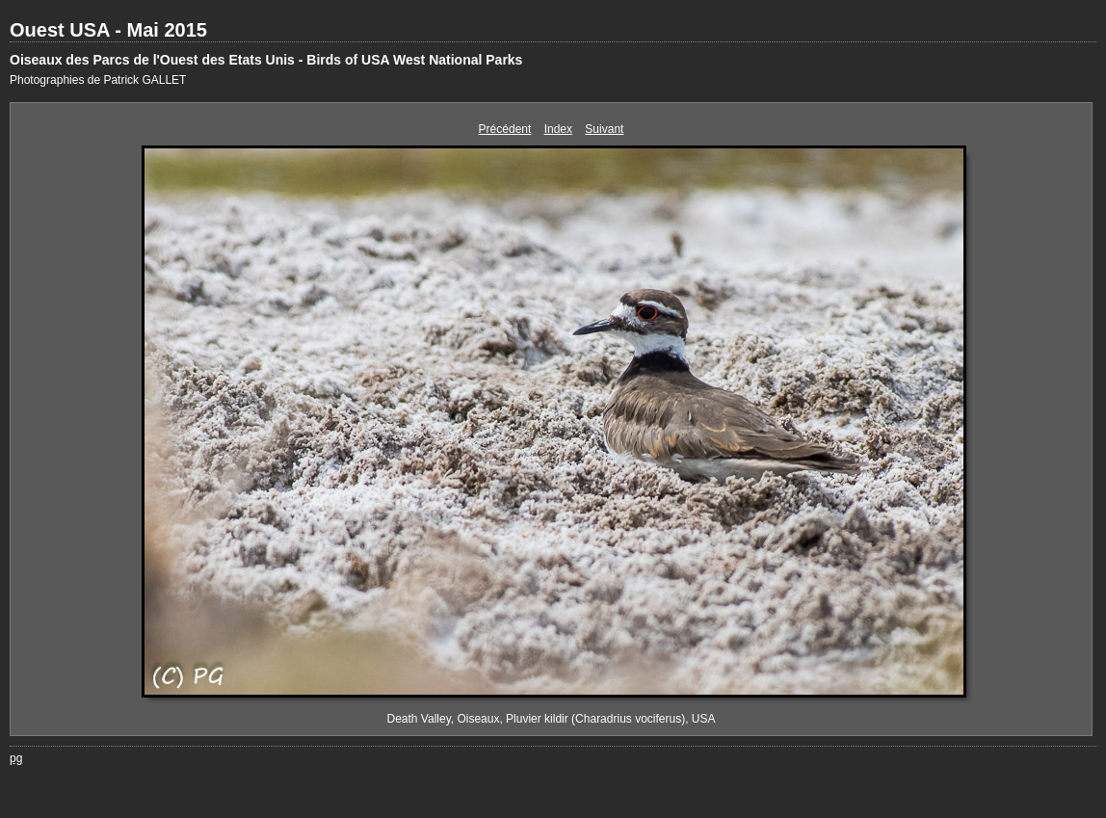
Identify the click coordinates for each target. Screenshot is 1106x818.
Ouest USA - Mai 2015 (108, 29)
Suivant (604, 129)
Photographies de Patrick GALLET (98, 80)
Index (558, 129)
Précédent (505, 129)
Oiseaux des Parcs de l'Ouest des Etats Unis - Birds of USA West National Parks (266, 59)
